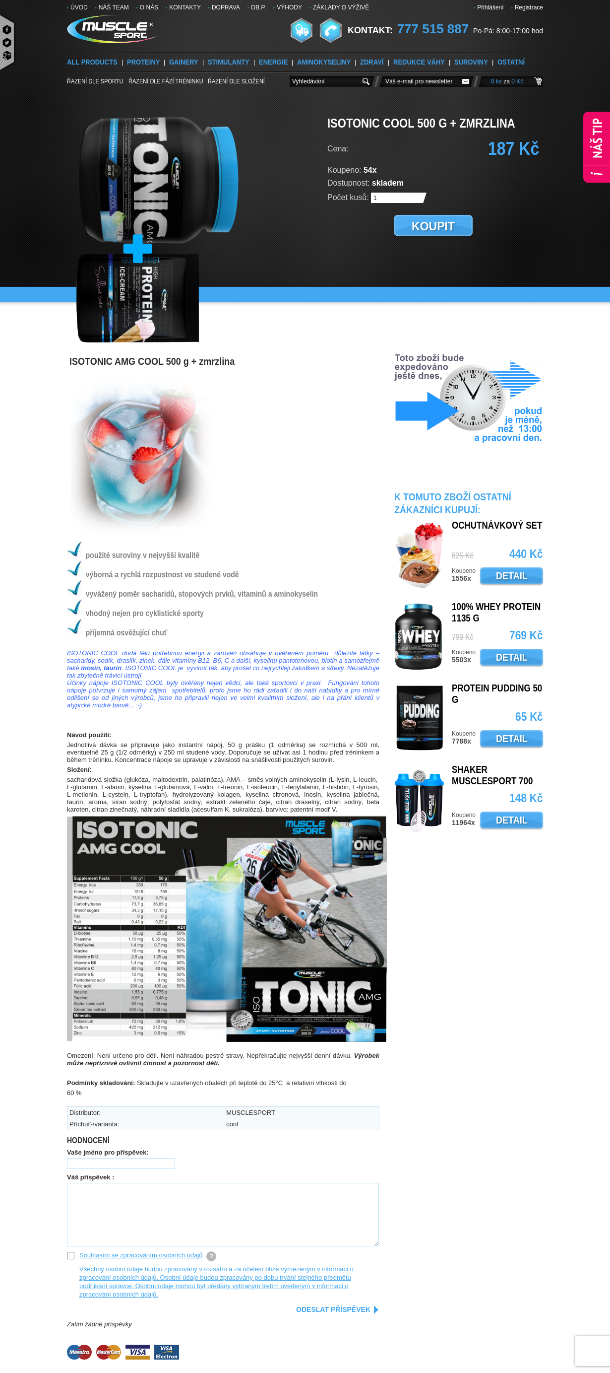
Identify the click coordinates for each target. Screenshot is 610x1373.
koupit (433, 226)
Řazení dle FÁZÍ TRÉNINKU (165, 80)
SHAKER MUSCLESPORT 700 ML (492, 781)
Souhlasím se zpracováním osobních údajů (141, 1255)
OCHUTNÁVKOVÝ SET (497, 525)
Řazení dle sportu (95, 80)
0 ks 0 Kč (507, 81)
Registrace (529, 7)
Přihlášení (490, 7)
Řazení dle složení (236, 80)
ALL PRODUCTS (92, 62)
